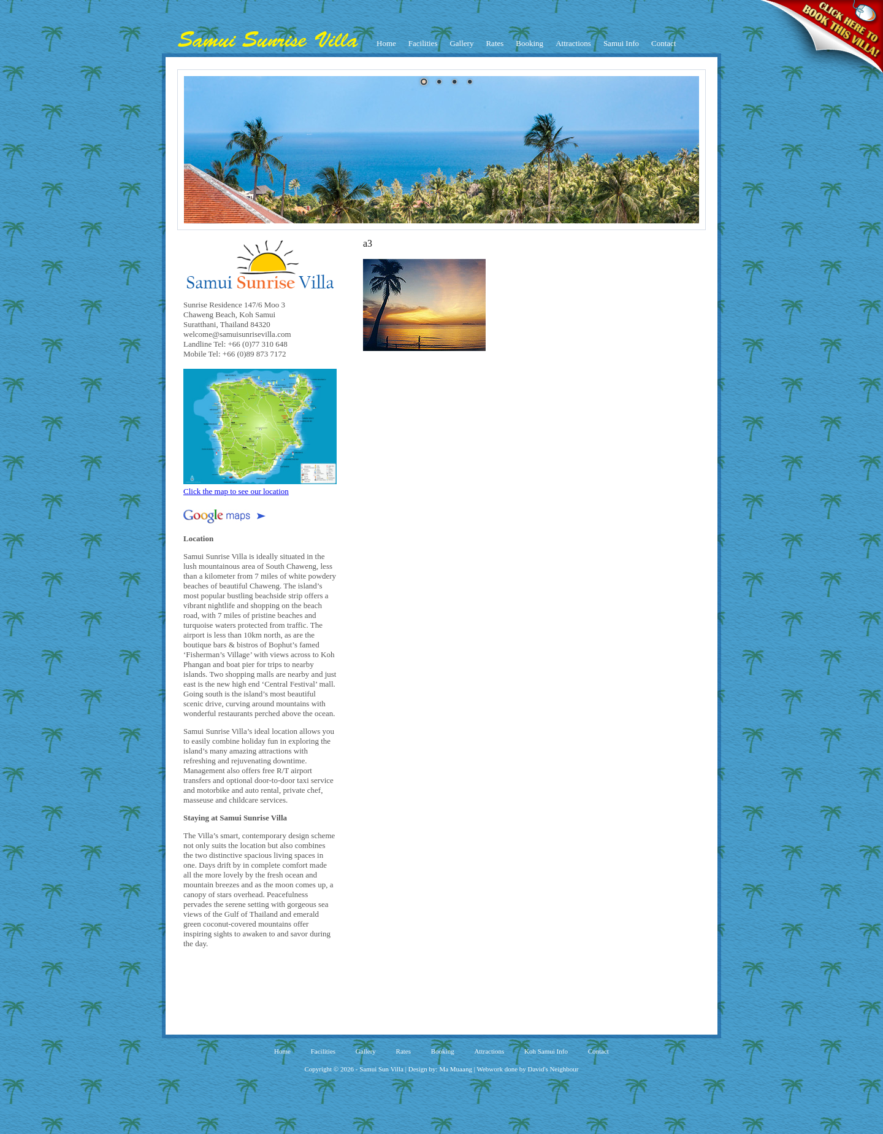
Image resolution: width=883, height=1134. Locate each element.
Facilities (423, 43)
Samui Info (621, 43)
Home (386, 43)
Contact (663, 43)
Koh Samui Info (546, 1051)
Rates (494, 43)
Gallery (461, 43)
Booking (529, 43)
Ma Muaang (455, 1069)
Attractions (573, 43)
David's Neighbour (553, 1069)
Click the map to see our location (260, 486)
